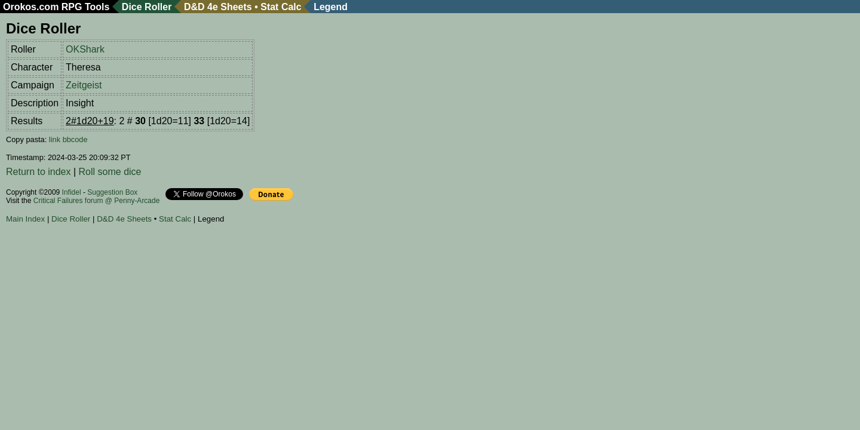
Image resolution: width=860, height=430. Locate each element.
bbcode (75, 139)
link (54, 139)
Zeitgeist (84, 85)
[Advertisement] (223, 262)
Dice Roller (147, 7)
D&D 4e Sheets (218, 7)
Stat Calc (280, 7)
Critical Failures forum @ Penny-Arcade (96, 200)
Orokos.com (31, 7)
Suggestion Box (112, 192)
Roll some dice (110, 172)
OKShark (85, 49)
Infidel (71, 192)
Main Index (25, 218)
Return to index (38, 172)
